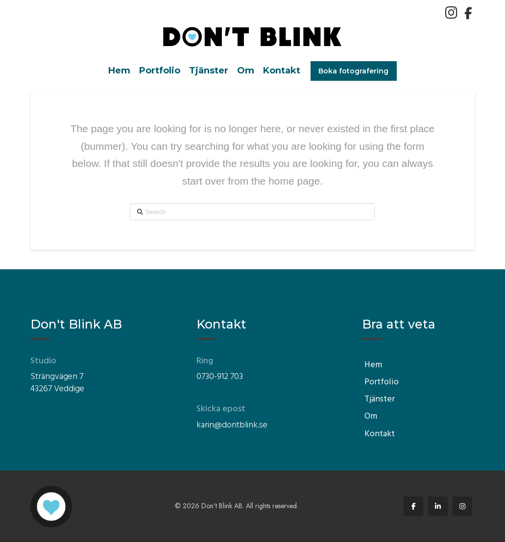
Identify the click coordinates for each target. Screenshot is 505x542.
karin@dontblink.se (231, 425)
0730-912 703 (219, 377)
